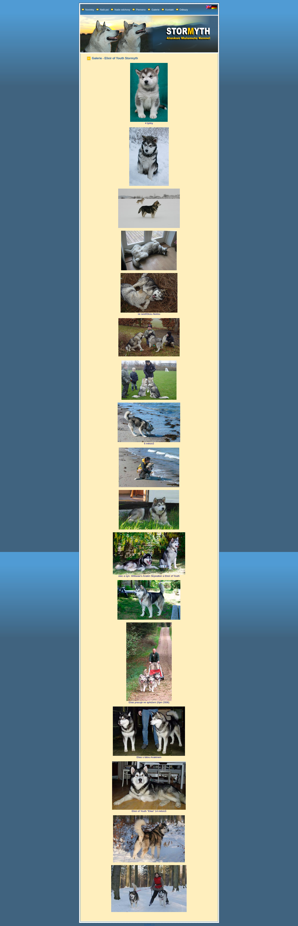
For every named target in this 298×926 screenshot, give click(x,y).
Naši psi (102, 9)
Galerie (153, 9)
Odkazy (182, 9)
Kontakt (168, 9)
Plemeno (139, 9)
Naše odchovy (120, 9)
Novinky (88, 9)
